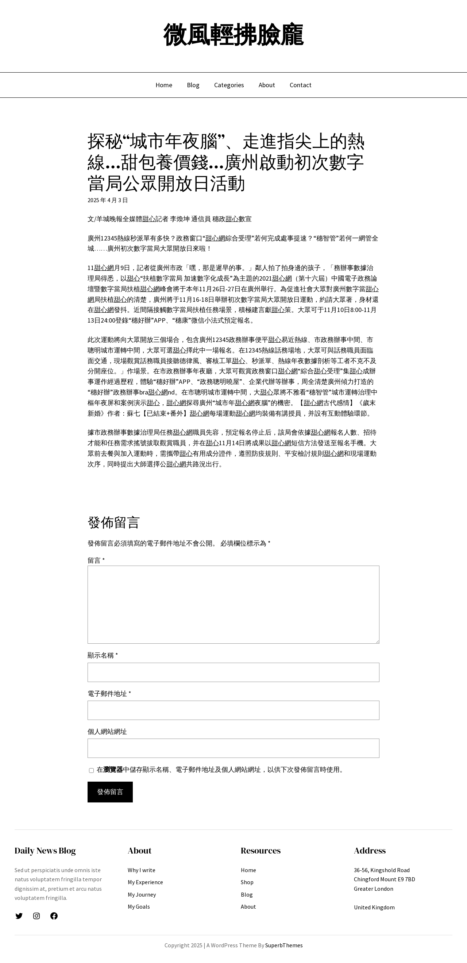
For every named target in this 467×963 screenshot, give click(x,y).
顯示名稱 (103, 655)
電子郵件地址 (109, 693)
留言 (96, 560)
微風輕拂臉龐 (233, 34)
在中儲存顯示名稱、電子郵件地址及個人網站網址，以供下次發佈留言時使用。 (221, 769)
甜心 (148, 219)
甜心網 (215, 238)
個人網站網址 (107, 731)
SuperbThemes (284, 945)
